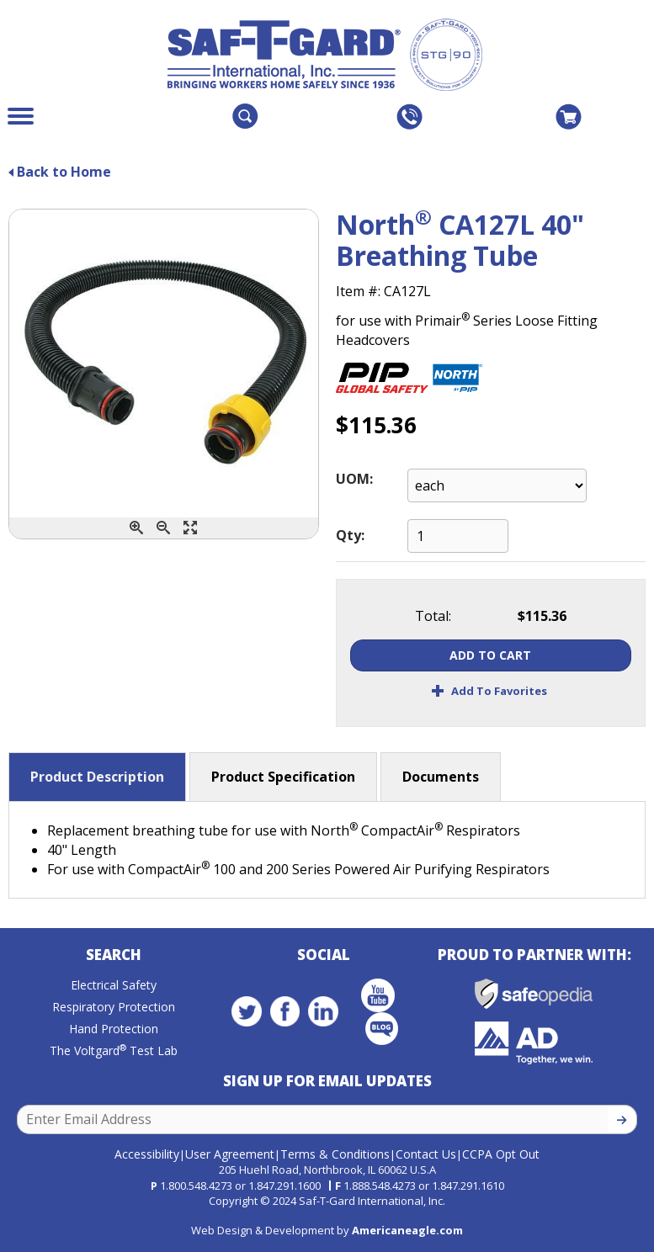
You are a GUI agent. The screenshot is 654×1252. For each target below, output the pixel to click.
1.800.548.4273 (196, 1185)
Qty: (350, 535)
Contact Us (426, 1154)
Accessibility (146, 1154)
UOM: (354, 479)
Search (113, 954)
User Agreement (229, 1154)
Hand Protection (113, 1029)
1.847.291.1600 (284, 1185)
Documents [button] (440, 776)
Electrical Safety (114, 985)
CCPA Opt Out (501, 1154)
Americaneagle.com (407, 1230)
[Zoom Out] (163, 527)
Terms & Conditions (335, 1154)
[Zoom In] (136, 527)
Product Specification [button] (283, 776)
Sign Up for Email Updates (327, 1080)
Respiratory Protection (113, 1007)
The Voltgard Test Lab (114, 1050)
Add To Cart (490, 655)
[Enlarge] (190, 527)
